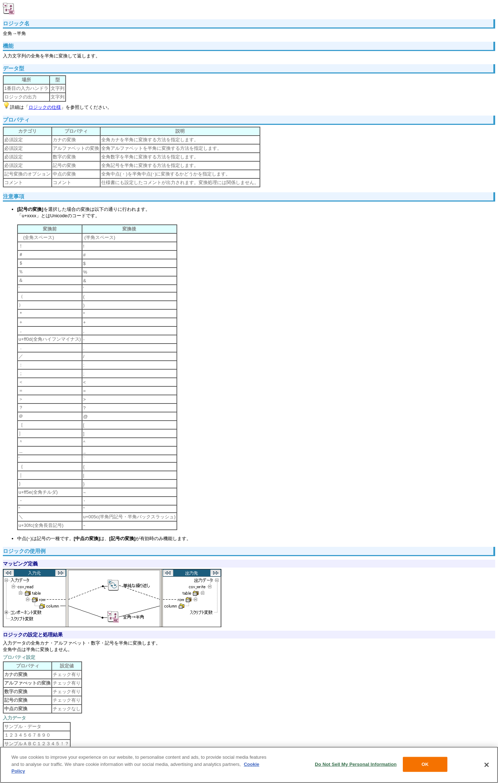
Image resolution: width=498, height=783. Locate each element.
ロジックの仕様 (45, 107)
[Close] (486, 765)
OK (425, 764)
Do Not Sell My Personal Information (355, 764)
